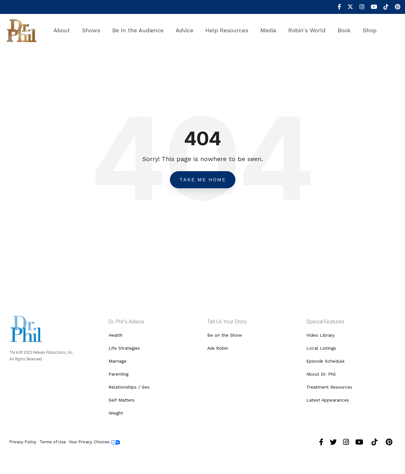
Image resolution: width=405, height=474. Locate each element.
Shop (370, 30)
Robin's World (307, 30)
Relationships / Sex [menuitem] (129, 387)
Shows (91, 30)
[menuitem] (336, 7)
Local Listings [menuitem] (321, 348)
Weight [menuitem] (116, 412)
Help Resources (226, 30)
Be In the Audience (138, 30)
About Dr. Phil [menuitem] (321, 374)
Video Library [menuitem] (320, 335)
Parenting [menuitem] (118, 374)
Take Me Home (202, 180)
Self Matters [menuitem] (121, 399)
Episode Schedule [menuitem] (325, 361)
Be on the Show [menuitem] (224, 335)
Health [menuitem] (115, 335)
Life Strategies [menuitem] (124, 348)
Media (268, 30)
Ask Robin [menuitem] (217, 348)
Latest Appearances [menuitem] (327, 399)
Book (344, 30)
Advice (184, 30)
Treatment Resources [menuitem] (329, 387)
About (61, 30)
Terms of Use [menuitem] (53, 442)
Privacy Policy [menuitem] (22, 442)
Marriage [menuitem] (118, 361)
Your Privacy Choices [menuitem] (94, 442)
